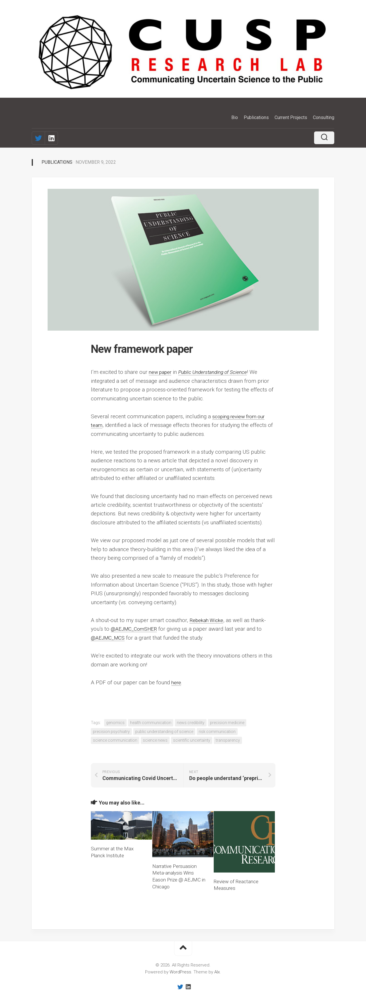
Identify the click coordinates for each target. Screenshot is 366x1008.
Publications (256, 117)
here (176, 682)
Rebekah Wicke (208, 620)
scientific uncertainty (191, 740)
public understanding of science (164, 731)
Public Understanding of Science (219, 372)
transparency (228, 740)
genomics (115, 722)
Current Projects (291, 117)
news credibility (190, 722)
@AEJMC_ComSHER (136, 628)
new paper (161, 372)
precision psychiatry (111, 731)
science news (155, 740)
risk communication (217, 731)
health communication (150, 722)
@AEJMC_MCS (109, 637)
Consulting (323, 117)
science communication (115, 740)
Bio (234, 117)
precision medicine (227, 722)
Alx (217, 972)
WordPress (180, 972)
